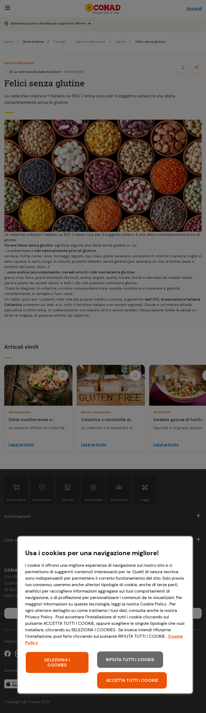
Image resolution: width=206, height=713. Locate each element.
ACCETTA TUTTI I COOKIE (132, 680)
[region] (105, 615)
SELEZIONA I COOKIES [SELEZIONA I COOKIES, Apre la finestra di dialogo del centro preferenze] (57, 662)
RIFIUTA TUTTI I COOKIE (130, 659)
